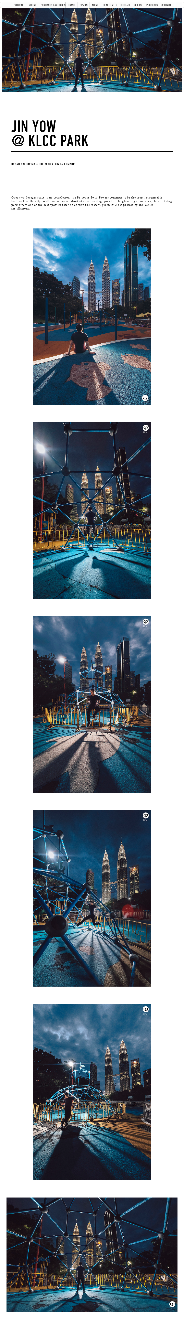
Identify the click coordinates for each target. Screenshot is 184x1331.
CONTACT (166, 5)
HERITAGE (125, 5)
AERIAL (95, 5)
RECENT (32, 5)
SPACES (84, 5)
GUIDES (138, 5)
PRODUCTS (152, 5)
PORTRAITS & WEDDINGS (53, 5)
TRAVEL (71, 5)
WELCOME (19, 5)
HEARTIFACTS (110, 5)
